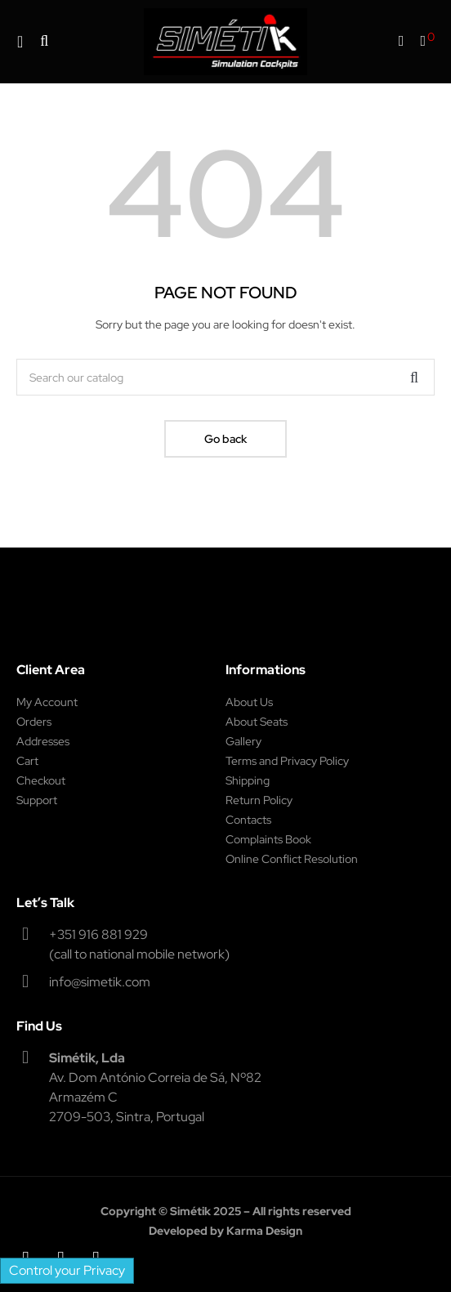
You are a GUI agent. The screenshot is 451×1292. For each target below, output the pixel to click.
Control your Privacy (67, 1270)
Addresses (42, 741)
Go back (225, 438)
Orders (33, 721)
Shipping (248, 780)
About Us (249, 702)
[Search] (225, 377)
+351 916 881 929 (98, 934)
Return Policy (259, 800)
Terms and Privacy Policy (287, 760)
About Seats (257, 721)
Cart (27, 760)
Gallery (243, 741)
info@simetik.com (99, 981)
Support (36, 800)
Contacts (248, 819)
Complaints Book (268, 839)
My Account (47, 702)
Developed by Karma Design (225, 1230)
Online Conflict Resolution (292, 859)
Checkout (40, 780)
